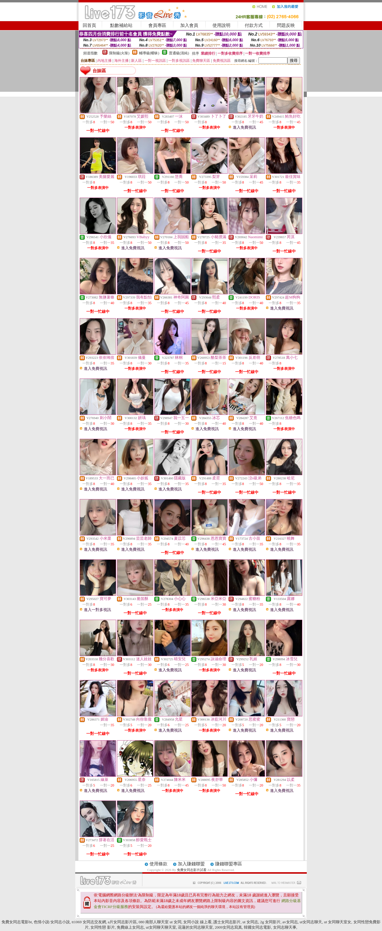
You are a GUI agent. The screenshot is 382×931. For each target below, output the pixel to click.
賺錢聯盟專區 (228, 863)
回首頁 (89, 25)
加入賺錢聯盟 (191, 863)
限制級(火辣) (119, 53)
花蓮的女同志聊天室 (195, 927)
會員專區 (157, 25)
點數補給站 (121, 25)
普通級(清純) (179, 53)
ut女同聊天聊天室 (161, 927)
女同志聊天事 (284, 927)
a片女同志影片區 (122, 922)
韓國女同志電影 (257, 927)
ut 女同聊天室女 (337, 922)
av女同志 (290, 922)
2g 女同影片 (270, 922)
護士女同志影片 (227, 922)
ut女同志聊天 (311, 922)
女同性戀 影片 (102, 927)
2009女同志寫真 (228, 927)
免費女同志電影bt (16, 922)
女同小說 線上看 (197, 922)
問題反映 (286, 25)
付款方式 (254, 25)
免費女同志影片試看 (192, 870)
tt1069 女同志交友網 (89, 922)
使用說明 (221, 25)
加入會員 (189, 25)
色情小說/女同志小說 (52, 922)
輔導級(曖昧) (149, 53)
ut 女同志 (250, 922)
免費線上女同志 (130, 927)
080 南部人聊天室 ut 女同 (159, 922)
